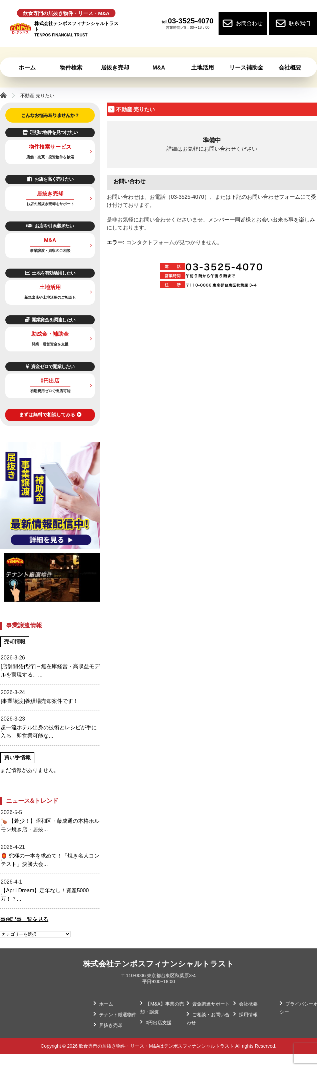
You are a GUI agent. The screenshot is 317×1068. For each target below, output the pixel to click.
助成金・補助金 (50, 338)
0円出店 (50, 385)
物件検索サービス (50, 151)
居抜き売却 (50, 198)
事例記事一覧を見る (24, 919)
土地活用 (50, 291)
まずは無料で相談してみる (50, 414)
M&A (50, 245)
